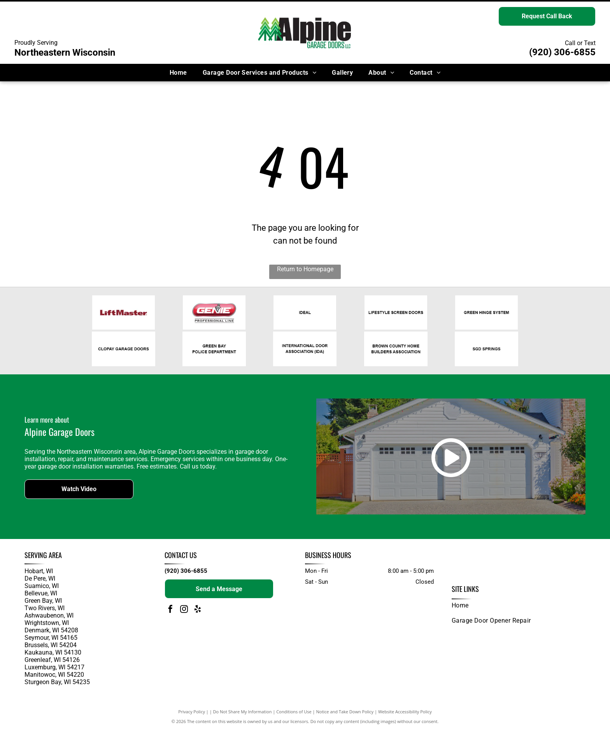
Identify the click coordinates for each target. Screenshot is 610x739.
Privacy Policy (191, 720)
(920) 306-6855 (562, 52)
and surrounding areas (53, 697)
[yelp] (197, 619)
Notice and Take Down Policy (345, 720)
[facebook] (170, 619)
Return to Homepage (305, 269)
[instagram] (184, 619)
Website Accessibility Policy (405, 720)
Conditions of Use (294, 720)
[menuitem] (178, 72)
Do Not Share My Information (242, 720)
